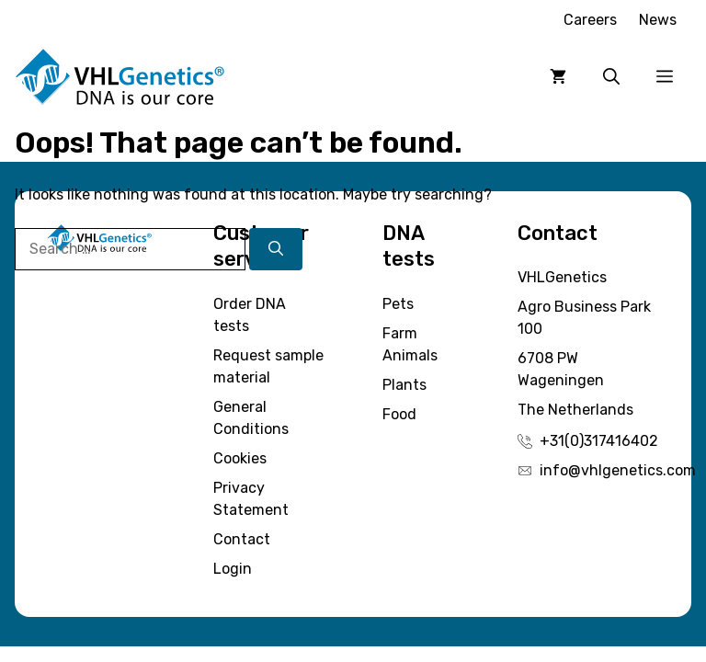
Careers (590, 20)
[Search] (275, 249)
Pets (398, 304)
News (658, 20)
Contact (241, 539)
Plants (404, 385)
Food (399, 414)
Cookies (240, 458)
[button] (611, 77)
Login (232, 568)
